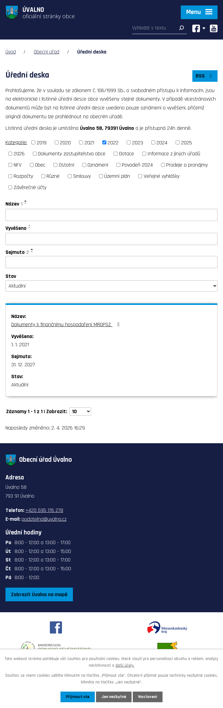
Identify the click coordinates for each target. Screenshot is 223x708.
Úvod (10, 51)
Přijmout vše (77, 696)
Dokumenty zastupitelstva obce (71, 153)
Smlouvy (82, 176)
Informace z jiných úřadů (173, 153)
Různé (53, 176)
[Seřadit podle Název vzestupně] (25, 201)
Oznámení (97, 164)
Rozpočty (23, 176)
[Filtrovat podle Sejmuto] (111, 262)
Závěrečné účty (30, 187)
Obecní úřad (46, 51)
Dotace (126, 153)
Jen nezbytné (113, 696)
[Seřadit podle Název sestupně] (25, 203)
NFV (18, 164)
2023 (137, 142)
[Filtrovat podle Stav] (111, 286)
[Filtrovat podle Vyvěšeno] (111, 239)
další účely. (124, 665)
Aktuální (19, 384)
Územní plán (117, 176)
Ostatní (66, 164)
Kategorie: (16, 142)
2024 (161, 142)
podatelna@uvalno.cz (44, 519)
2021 (89, 142)
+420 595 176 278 (44, 510)
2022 (113, 142)
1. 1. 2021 (20, 344)
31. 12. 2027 (23, 364)
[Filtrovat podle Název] (111, 215)
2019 (41, 142)
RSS (205, 75)
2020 (65, 142)
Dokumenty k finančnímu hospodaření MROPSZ (66, 324)
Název (13, 203)
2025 (186, 142)
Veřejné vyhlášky (162, 176)
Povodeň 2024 (137, 164)
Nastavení (147, 696)
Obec (40, 164)
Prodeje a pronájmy (187, 164)
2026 (19, 153)
